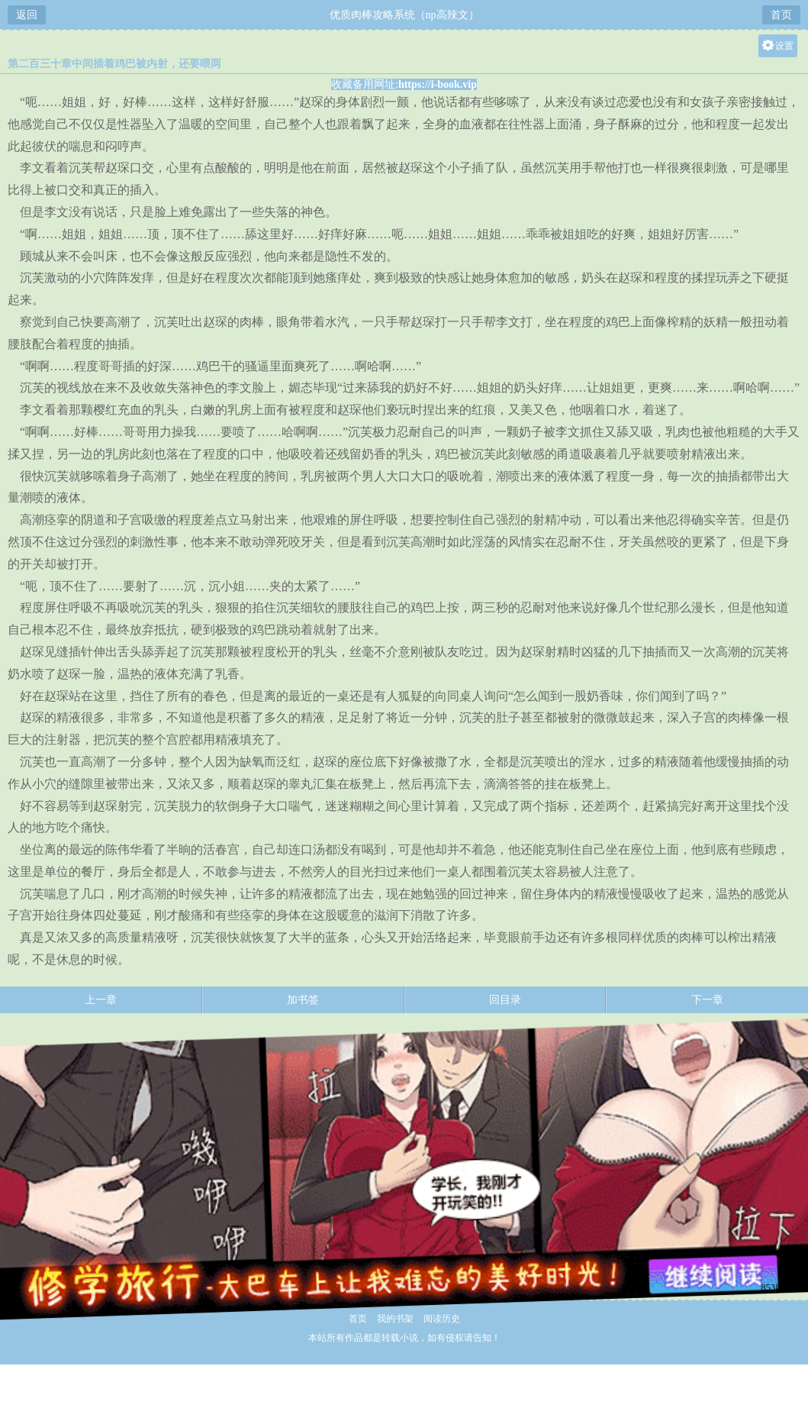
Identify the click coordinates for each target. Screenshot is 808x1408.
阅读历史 (441, 1318)
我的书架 (395, 1318)
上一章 (101, 1000)
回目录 (505, 1000)
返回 (26, 15)
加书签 (303, 1000)
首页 (781, 15)
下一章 (707, 1000)
